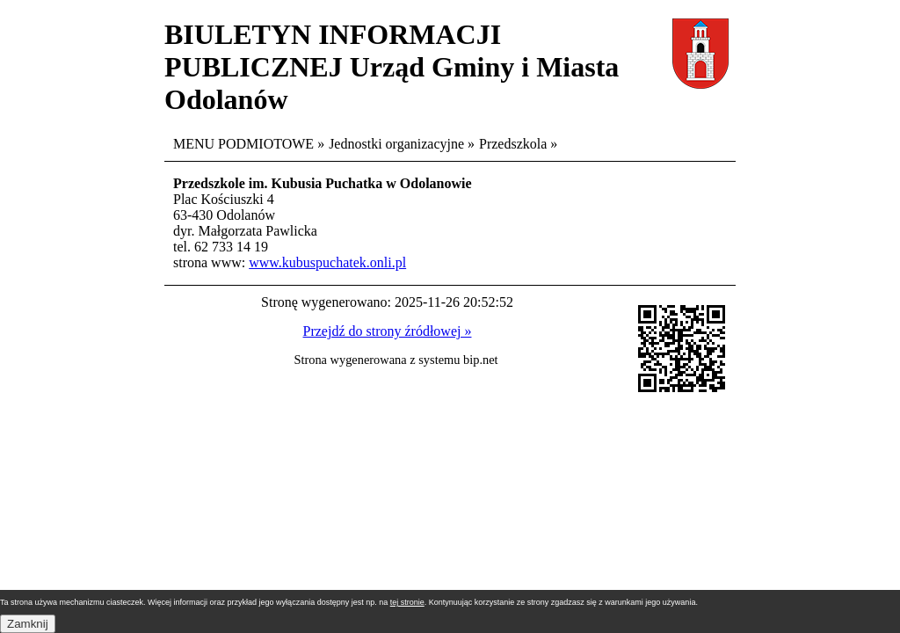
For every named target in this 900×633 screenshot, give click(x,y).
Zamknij (27, 623)
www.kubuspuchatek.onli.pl (327, 262)
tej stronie (407, 602)
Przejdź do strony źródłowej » (387, 331)
